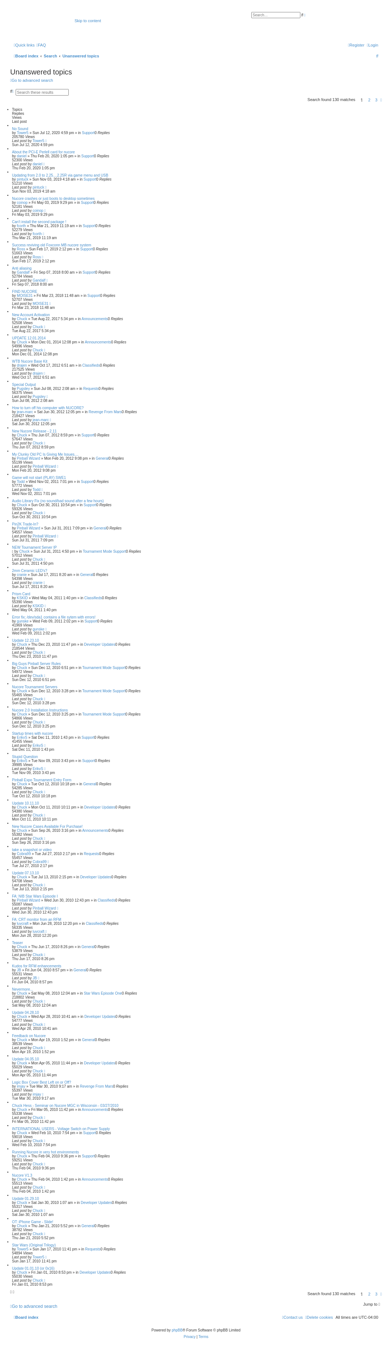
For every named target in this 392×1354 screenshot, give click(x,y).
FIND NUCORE (24, 292)
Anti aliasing (22, 268)
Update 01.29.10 (25, 1199)
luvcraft (22, 924)
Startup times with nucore (32, 734)
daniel (22, 156)
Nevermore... (22, 989)
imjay (21, 1086)
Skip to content (88, 21)
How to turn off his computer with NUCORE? (48, 408)
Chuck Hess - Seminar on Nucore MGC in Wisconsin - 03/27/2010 (65, 1106)
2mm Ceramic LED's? (29, 571)
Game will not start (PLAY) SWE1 (39, 478)
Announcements (94, 319)
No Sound (20, 129)
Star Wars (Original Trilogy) (34, 1245)
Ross (21, 249)
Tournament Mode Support (104, 551)
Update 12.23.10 (25, 640)
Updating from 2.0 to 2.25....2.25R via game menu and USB (60, 175)
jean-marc (25, 412)
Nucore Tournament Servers (34, 687)
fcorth (21, 226)
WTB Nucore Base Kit (29, 361)
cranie (22, 575)
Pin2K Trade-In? (25, 524)
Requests (91, 389)
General (102, 458)
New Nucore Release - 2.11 (34, 431)
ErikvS (22, 738)
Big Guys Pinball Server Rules (36, 664)
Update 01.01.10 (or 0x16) (33, 1268)
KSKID (22, 598)
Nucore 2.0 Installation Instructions (40, 710)
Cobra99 (24, 854)
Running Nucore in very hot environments (45, 1152)
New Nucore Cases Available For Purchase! (47, 827)
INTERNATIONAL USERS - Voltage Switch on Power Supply (61, 1129)
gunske (22, 621)
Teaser (17, 943)
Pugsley (23, 389)
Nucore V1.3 (22, 1175)
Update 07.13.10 (25, 873)
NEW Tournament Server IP (34, 547)
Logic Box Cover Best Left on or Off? (41, 1082)
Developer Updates (99, 644)
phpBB (177, 1330)
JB (19, 970)
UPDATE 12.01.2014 (29, 338)
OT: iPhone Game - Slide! (32, 1222)
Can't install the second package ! (39, 222)
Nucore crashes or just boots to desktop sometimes (53, 199)
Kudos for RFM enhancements (36, 966)
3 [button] (376, 100)
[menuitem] (41, 45)
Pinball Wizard (28, 458)
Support (88, 133)
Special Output (24, 385)
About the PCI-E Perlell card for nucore (43, 152)
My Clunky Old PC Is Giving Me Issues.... (45, 454)
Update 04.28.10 (25, 1013)
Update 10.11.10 (25, 803)
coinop (22, 203)
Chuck (22, 319)
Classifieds (91, 365)
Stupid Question (25, 757)
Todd (21, 482)
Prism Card (21, 594)
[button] (381, 100)
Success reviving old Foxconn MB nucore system (51, 245)
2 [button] (369, 100)
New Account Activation (31, 315)
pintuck (22, 179)
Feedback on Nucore (29, 1036)
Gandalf (23, 272)
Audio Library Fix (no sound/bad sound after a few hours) (58, 501)
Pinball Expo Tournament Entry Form (41, 780)
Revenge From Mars (105, 412)
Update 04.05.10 (25, 1059)
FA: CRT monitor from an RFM (36, 920)
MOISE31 (24, 296)
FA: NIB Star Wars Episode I (35, 896)
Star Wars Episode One (103, 993)
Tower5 (22, 133)
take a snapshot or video (32, 850)
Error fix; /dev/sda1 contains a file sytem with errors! (54, 617)
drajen (22, 365)
